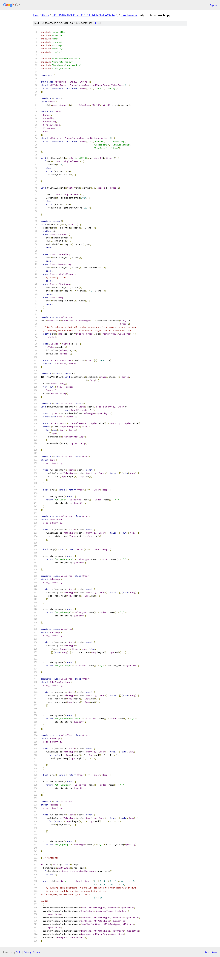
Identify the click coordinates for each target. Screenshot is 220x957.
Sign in (213, 4)
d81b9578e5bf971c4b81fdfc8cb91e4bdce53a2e (83, 15)
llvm (36, 15)
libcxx (45, 15)
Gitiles (19, 952)
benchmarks (129, 15)
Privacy (27, 952)
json (214, 952)
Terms (36, 952)
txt (207, 952)
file (97, 23)
